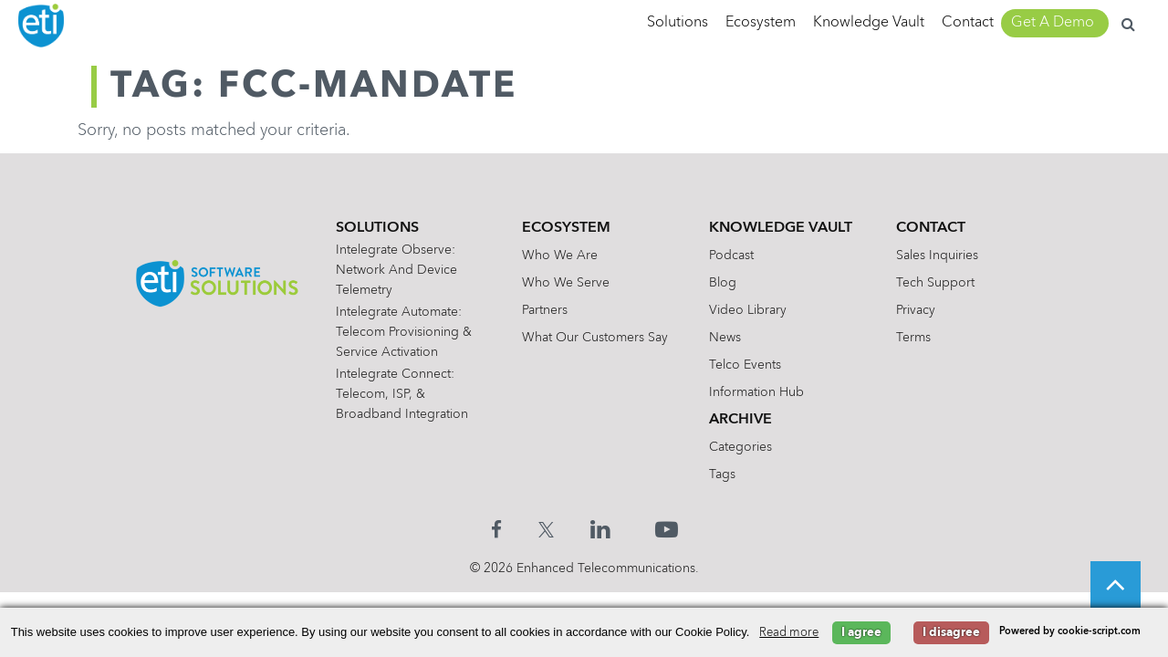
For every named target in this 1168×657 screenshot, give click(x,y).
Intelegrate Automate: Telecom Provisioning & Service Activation (404, 332)
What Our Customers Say (595, 337)
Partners (545, 310)
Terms (913, 337)
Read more (789, 633)
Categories (740, 447)
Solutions (677, 23)
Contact (968, 23)
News (725, 337)
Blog (722, 282)
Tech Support (935, 282)
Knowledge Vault (868, 23)
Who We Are (560, 255)
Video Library (748, 310)
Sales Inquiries (937, 255)
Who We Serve (566, 282)
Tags (722, 474)
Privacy (915, 310)
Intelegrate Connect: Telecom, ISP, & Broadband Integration (402, 394)
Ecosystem (760, 23)
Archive (740, 419)
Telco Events (745, 365)
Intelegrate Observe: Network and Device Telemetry (396, 270)
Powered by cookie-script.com (1070, 632)
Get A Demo (1052, 23)
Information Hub (756, 392)
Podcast (731, 255)
